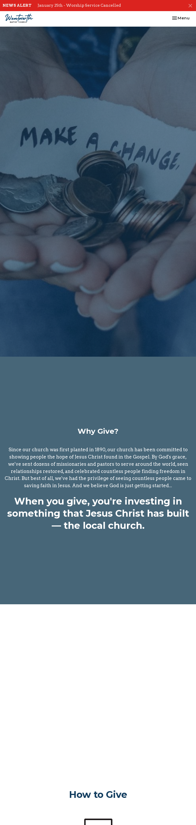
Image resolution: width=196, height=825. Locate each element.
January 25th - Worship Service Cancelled (79, 5)
